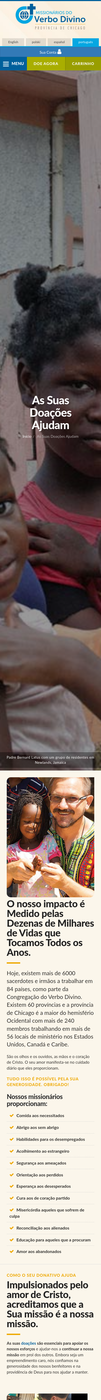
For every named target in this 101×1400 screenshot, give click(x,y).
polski (36, 42)
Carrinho (83, 63)
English (13, 42)
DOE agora (46, 63)
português (85, 42)
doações (28, 1343)
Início (27, 436)
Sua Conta (50, 51)
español (59, 42)
